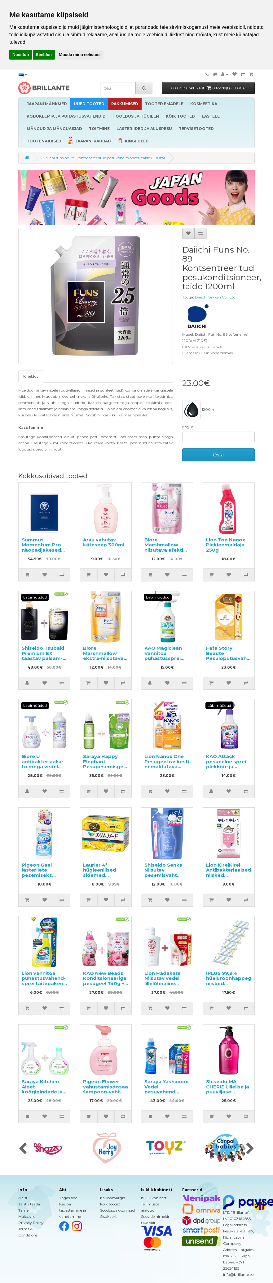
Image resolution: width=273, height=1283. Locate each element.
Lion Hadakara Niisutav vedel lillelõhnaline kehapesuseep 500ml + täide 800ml (163, 986)
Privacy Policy (31, 1222)
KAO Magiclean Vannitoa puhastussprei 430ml (163, 655)
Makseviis (26, 1216)
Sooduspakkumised (117, 1210)
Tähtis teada (29, 1204)
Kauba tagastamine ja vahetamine (72, 1210)
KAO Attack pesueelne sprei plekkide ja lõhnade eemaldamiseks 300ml (226, 769)
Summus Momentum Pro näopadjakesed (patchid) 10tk (41, 547)
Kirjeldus (30, 376)
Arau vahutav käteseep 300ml (103, 542)
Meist (23, 1198)
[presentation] (22, 1149)
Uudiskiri (148, 1222)
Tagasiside (68, 1198)
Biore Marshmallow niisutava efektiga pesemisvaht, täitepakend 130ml (167, 552)
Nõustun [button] (20, 54)
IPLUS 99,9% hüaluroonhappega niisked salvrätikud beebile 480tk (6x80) (230, 986)
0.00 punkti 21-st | (208, 88)
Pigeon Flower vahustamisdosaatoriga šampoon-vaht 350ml (113, 1089)
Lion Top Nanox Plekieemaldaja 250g (225, 545)
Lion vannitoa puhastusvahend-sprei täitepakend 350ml (44, 981)
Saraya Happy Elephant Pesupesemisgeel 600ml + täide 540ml (105, 766)
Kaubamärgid (112, 1198)
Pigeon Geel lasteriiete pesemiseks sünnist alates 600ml (39, 875)
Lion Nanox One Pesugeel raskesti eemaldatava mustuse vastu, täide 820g (166, 766)
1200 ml (199, 410)
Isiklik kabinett (154, 1198)
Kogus (187, 426)
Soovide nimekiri (155, 1216)
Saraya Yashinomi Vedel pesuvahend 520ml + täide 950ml (166, 1092)
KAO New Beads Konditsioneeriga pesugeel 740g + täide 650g (104, 981)
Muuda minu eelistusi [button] (79, 54)
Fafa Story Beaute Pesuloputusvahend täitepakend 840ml (231, 658)
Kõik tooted (110, 1204)
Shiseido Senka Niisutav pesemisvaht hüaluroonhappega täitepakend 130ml (168, 878)
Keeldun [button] (44, 54)
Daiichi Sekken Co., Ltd (215, 297)
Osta (218, 455)
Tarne (23, 1210)
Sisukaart (108, 1216)
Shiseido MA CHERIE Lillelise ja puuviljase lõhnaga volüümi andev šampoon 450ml (227, 1094)
